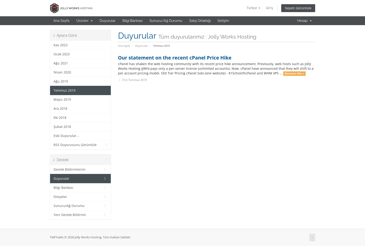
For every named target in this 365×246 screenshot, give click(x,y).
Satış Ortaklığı (200, 21)
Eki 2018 (60, 118)
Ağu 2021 (61, 63)
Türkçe (253, 8)
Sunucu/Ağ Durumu (165, 21)
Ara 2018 (60, 108)
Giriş (269, 8)
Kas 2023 (61, 45)
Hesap (304, 21)
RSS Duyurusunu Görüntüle (80, 145)
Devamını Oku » (294, 73)
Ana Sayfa (61, 21)
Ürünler (84, 21)
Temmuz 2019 (64, 90)
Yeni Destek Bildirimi (80, 215)
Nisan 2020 (62, 72)
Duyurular (107, 21)
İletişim (223, 21)
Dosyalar (80, 196)
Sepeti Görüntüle (298, 8)
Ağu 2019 (61, 81)
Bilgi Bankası (132, 21)
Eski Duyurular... (66, 136)
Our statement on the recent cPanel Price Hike (175, 57)
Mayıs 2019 (62, 99)
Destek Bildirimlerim (80, 169)
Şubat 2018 (62, 127)
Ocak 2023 (62, 54)
